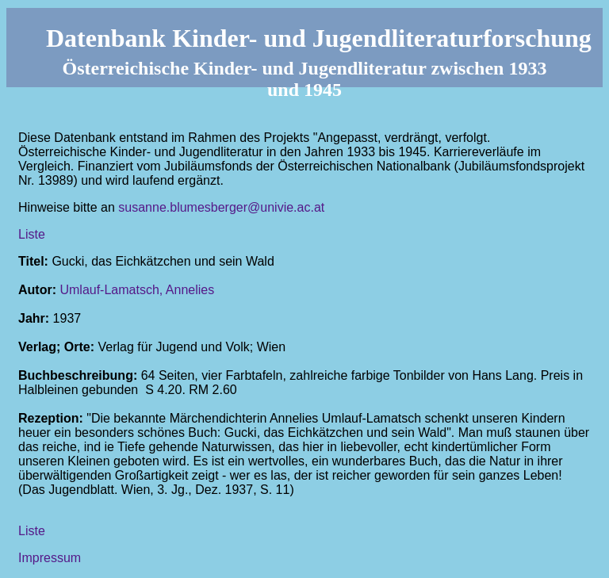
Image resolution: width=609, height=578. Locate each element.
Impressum (49, 558)
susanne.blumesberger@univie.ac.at (221, 207)
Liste (31, 234)
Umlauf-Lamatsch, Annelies (136, 290)
